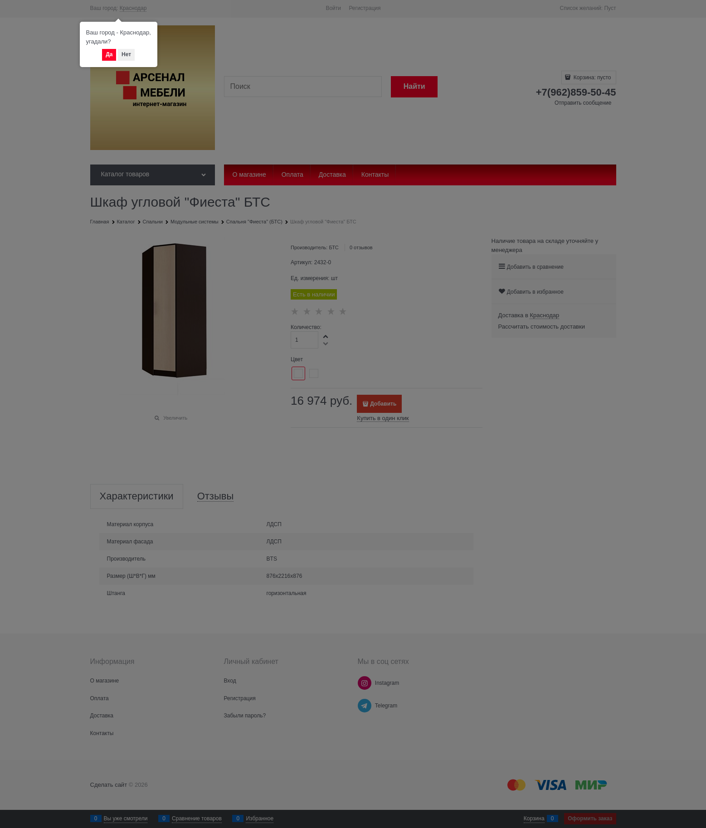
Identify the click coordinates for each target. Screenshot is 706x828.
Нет (126, 54)
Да (109, 54)
